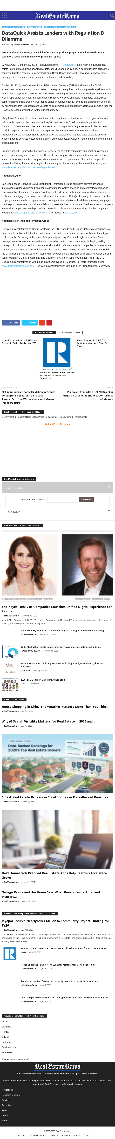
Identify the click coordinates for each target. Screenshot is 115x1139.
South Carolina (9, 1047)
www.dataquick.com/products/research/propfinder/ (28, 167)
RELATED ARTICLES (44, 332)
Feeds (5, 1120)
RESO (24, 683)
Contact (5, 1115)
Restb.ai (26, 670)
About (5, 1110)
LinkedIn (43, 212)
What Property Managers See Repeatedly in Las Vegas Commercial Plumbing (62, 630)
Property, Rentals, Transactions (60, 27)
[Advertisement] (57, 5)
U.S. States (12, 512)
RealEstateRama (21, 44)
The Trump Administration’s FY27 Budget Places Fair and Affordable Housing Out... (65, 997)
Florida (5, 1032)
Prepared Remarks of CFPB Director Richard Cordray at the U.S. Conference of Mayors (88, 395)
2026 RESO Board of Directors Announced (43, 679)
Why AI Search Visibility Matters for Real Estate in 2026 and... (48, 721)
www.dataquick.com (23, 212)
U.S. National (14, 487)
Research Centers (11, 1095)
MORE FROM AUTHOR (69, 332)
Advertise (6, 1105)
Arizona (5, 1021)
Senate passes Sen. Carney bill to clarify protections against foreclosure (59, 981)
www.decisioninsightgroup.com (18, 266)
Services (6, 1100)
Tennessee (7, 1052)
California (6, 1026)
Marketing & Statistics (13, 27)
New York (6, 1042)
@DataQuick (72, 212)
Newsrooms (7, 1090)
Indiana (5, 1037)
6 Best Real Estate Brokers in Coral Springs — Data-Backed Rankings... (56, 797)
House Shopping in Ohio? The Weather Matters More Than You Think (92, 343)
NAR (24, 952)
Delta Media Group (31, 650)
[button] (109, 16)
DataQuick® (69, 64)
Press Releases (34, 27)
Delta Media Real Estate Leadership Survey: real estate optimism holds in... (61, 646)
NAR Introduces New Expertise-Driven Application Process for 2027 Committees (57, 375)
